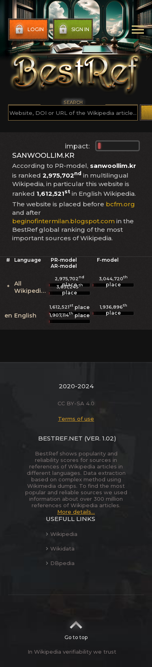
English (25, 315)
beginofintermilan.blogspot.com (63, 221)
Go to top (76, 627)
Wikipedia (61, 534)
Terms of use (76, 418)
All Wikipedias (31, 287)
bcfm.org (120, 204)
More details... (76, 511)
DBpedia (60, 563)
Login (28, 29)
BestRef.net (60, 438)
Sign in (73, 29)
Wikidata (60, 548)
